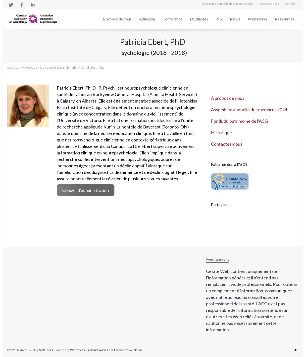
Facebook (22, 5)
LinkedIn (33, 5)
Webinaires (257, 18)
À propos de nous (117, 18)
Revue (235, 18)
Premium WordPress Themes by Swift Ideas (114, 350)
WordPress (77, 350)
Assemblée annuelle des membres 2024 (227, 3)
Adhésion (147, 18)
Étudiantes (199, 18)
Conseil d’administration (62, 67)
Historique (221, 132)
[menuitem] (290, 3)
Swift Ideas (46, 350)
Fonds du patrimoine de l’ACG (239, 121)
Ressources (284, 18)
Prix (218, 18)
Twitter (11, 5)
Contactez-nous (268, 3)
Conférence (172, 18)
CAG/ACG (13, 67)
